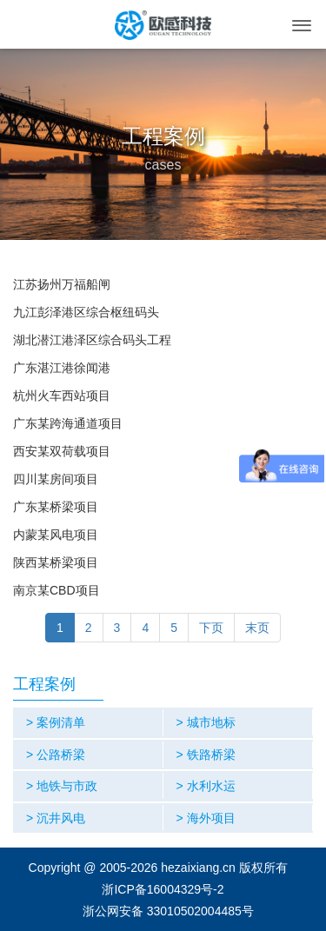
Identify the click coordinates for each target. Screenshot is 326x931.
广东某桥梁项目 (55, 507)
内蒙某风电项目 (55, 535)
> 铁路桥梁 (206, 754)
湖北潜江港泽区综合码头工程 (92, 340)
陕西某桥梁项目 (55, 562)
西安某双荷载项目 (61, 451)
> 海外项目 (206, 818)
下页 (211, 628)
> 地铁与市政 (61, 786)
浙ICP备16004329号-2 (162, 889)
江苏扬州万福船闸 (61, 284)
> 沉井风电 (55, 818)
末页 (257, 628)
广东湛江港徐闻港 (61, 368)
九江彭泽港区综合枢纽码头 (86, 312)
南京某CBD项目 (56, 590)
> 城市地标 (206, 722)
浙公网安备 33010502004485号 (168, 911)
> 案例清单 (55, 722)
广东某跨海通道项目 (68, 423)
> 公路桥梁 (55, 754)
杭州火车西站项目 (61, 395)
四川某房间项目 (55, 479)
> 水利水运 (206, 786)
